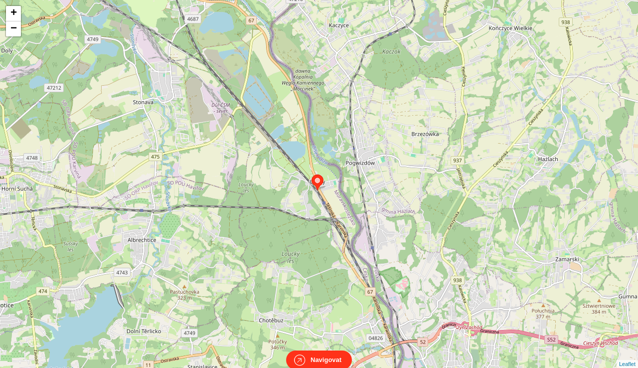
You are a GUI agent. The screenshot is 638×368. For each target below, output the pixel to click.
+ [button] (13, 13)
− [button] (13, 28)
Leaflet (627, 355)
